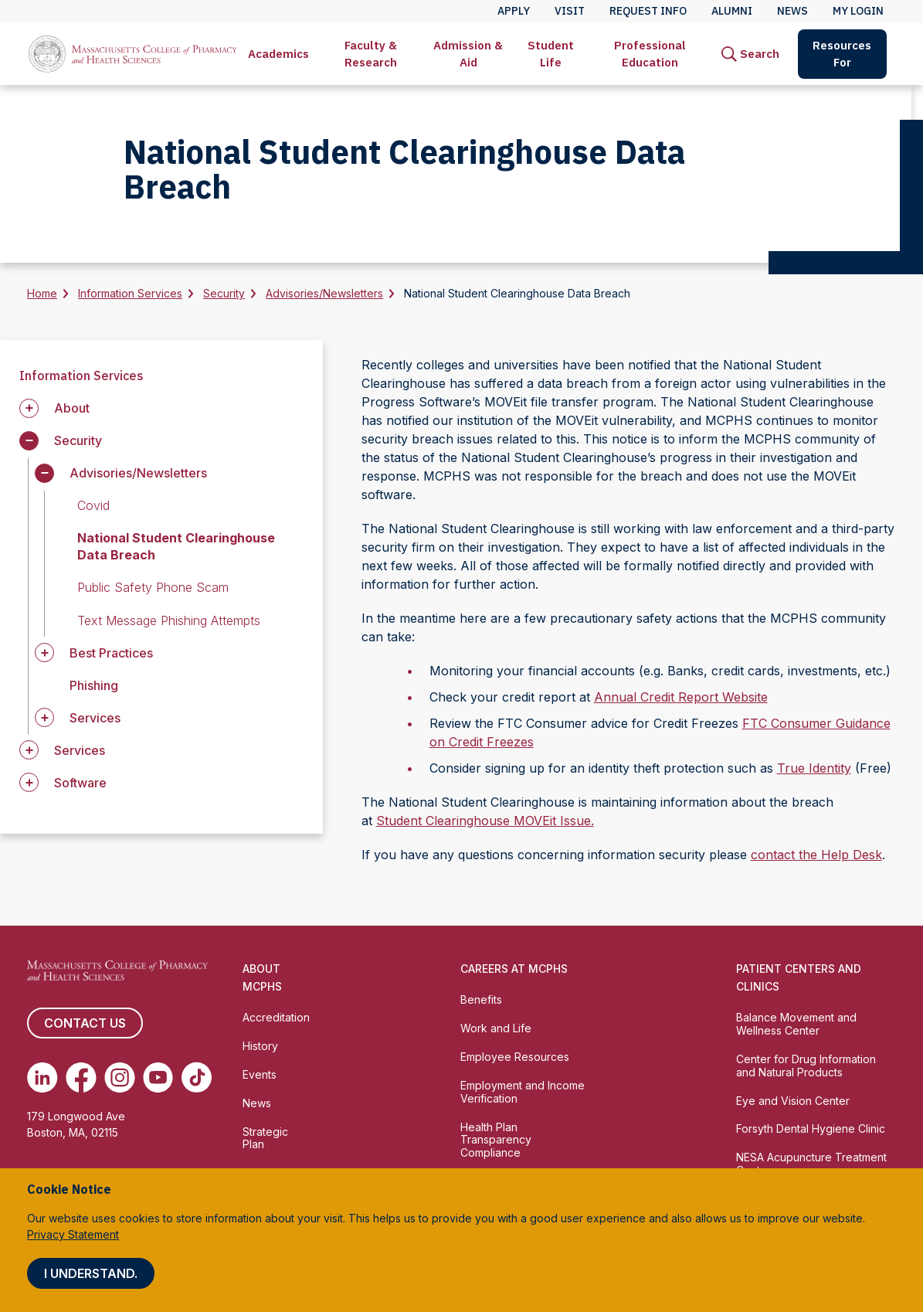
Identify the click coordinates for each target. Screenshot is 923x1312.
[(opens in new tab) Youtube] (158, 1077)
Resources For (842, 54)
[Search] (750, 54)
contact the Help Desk (816, 854)
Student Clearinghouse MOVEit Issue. (485, 820)
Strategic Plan (265, 1138)
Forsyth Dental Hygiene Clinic (810, 1128)
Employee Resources (514, 1056)
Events (260, 1074)
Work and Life (495, 1028)
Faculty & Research (370, 54)
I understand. (90, 1273)
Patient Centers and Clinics (798, 977)
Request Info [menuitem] (648, 11)
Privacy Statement (73, 1234)
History (260, 1045)
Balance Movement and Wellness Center (796, 1024)
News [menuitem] (792, 11)
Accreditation (276, 1017)
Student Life (551, 54)
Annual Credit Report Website (681, 697)
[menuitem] (278, 54)
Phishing (94, 685)
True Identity (814, 768)
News (257, 1103)
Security (224, 293)
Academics (278, 53)
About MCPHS (262, 977)
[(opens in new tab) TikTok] (196, 1077)
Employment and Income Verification (522, 1092)
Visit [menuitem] (570, 11)
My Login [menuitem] (858, 11)
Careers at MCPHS (514, 968)
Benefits (481, 999)
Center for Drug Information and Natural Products (806, 1065)
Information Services (130, 293)
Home (42, 293)
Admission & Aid (468, 54)
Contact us (85, 1023)
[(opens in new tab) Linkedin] (42, 1077)
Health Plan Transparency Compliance (495, 1140)
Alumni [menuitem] (731, 11)
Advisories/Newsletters (324, 293)
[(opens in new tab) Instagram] (119, 1077)
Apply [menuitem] (513, 11)
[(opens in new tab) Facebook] (81, 1077)
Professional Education (650, 54)
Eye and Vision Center (793, 1100)
